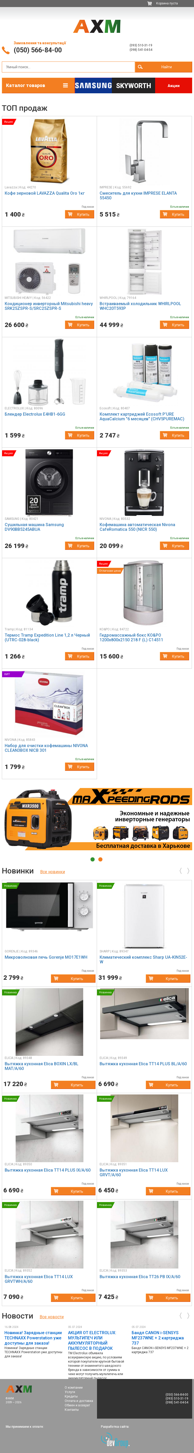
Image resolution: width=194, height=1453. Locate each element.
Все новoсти (52, 1316)
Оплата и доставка (79, 1401)
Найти (166, 67)
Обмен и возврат (77, 1405)
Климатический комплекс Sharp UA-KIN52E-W (143, 959)
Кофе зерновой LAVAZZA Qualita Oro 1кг (45, 193)
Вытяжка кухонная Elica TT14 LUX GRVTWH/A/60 (39, 1279)
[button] (11, 151)
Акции (174, 86)
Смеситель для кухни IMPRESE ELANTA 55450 (138, 195)
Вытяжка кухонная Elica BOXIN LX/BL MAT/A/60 (41, 1066)
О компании (74, 1387)
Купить (83, 214)
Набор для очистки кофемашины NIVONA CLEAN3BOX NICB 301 (46, 748)
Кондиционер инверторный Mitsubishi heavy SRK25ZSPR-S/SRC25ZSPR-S (49, 306)
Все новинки (52, 871)
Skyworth (133, 86)
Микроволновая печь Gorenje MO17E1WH (46, 957)
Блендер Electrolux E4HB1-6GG (35, 414)
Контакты (72, 1410)
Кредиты (71, 1396)
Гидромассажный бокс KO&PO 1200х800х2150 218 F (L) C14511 (131, 637)
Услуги (70, 1392)
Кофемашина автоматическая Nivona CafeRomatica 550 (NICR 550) (137, 527)
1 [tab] (92, 859)
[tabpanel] (97, 818)
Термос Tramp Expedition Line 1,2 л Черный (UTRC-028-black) (47, 637)
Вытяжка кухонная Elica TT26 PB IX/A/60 (140, 1276)
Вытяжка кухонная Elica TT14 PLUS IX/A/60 (47, 1170)
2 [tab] (100, 859)
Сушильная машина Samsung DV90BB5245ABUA (34, 527)
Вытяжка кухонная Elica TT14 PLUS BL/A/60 (143, 1063)
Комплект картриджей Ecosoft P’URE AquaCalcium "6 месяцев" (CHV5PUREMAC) (142, 416)
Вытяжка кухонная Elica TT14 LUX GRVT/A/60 (134, 1172)
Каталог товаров (25, 85)
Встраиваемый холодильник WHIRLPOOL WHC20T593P (140, 306)
